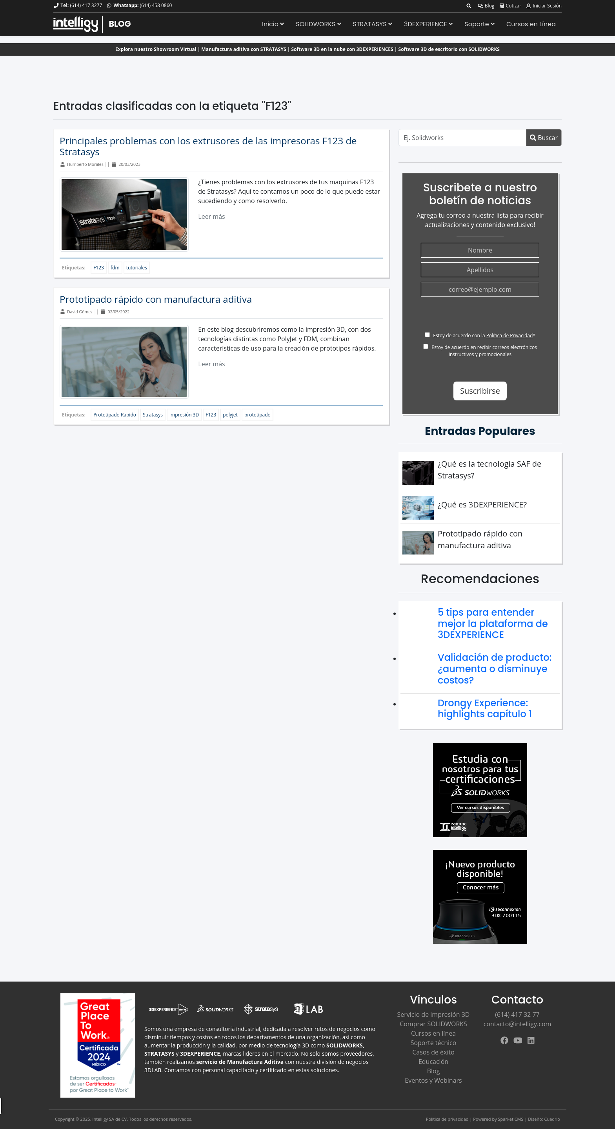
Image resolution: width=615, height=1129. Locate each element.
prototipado (257, 414)
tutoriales (136, 267)
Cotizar (510, 5)
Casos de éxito (433, 1052)
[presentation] (480, 317)
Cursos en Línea (531, 24)
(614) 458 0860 (156, 5)
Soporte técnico (434, 1042)
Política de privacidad (447, 1119)
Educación (433, 1061)
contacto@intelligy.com (517, 1024)
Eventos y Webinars (433, 1080)
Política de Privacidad (509, 335)
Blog (486, 5)
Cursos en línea (433, 1033)
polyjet (230, 414)
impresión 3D (184, 414)
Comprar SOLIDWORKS (433, 1024)
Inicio (273, 24)
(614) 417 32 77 (517, 1014)
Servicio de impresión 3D (433, 1014)
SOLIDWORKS (318, 24)
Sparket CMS (511, 1119)
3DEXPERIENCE (428, 24)
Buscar (544, 137)
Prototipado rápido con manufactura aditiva (156, 299)
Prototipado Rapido (114, 414)
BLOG (120, 23)
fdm (115, 267)
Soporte (479, 24)
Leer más (211, 216)
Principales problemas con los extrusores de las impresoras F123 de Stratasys (208, 146)
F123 (98, 267)
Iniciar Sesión (544, 5)
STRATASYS (372, 24)
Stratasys (153, 414)
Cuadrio (552, 1119)
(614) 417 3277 (86, 5)
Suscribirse (480, 390)
